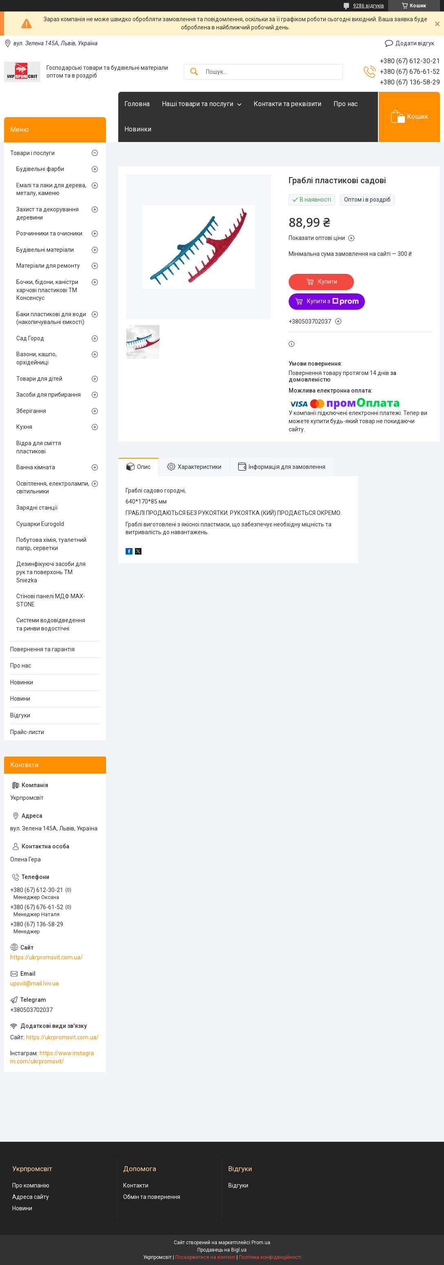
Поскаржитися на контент (205, 1257)
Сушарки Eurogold (40, 524)
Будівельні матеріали (45, 249)
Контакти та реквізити (287, 104)
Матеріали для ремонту (48, 265)
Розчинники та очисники (49, 233)
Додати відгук (414, 43)
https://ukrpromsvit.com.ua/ (46, 957)
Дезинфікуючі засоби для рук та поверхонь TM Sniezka (51, 572)
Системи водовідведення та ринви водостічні (50, 624)
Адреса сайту (30, 1197)
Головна (137, 104)
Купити (327, 281)
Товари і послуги (32, 153)
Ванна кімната (35, 467)
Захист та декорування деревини (47, 213)
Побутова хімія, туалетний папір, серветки (51, 544)
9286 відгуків (368, 6)
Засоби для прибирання (48, 394)
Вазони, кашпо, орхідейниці (36, 358)
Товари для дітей (39, 378)
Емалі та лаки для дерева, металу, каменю (51, 189)
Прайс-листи (27, 732)
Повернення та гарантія (42, 649)
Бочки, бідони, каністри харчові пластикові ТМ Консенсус (47, 290)
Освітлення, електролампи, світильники (52, 487)
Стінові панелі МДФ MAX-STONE (50, 600)
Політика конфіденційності (270, 1257)
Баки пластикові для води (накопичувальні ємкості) (51, 318)
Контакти (135, 1185)
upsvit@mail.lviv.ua (34, 983)
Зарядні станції (36, 507)
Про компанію (30, 1185)
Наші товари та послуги (197, 104)
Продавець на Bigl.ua (222, 1250)
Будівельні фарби (40, 169)
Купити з (333, 301)
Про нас (346, 104)
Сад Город (30, 338)
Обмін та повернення (151, 1197)
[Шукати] (194, 72)
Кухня (24, 427)
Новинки (137, 129)
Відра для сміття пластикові (38, 447)
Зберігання (31, 411)
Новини (20, 698)
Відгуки (20, 715)
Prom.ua (261, 1242)
